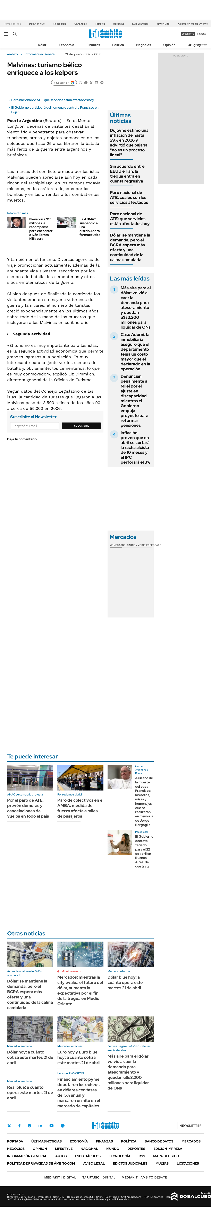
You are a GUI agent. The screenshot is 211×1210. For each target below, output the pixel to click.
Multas (162, 1163)
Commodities (141, 545)
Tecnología (119, 1156)
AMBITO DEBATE (144, 1177)
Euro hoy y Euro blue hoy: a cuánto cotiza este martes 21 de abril (78, 1057)
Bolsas (127, 545)
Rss (142, 1156)
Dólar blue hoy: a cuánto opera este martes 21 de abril (125, 982)
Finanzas (93, 45)
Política (118, 45)
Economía (66, 45)
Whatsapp (63, 1126)
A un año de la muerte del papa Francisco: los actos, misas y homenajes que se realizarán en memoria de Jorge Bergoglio (144, 801)
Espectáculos (88, 1156)
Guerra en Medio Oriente (193, 23)
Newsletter (201, 45)
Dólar (42, 45)
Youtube (51, 1125)
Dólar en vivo (37, 23)
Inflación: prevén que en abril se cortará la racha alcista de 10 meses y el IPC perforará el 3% (135, 447)
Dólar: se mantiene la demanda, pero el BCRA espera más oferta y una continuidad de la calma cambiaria (130, 247)
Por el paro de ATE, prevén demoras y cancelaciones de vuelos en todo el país (28, 808)
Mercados (191, 1141)
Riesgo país (59, 23)
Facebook (19, 1126)
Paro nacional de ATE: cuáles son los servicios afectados (129, 197)
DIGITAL (60, 1177)
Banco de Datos (159, 1141)
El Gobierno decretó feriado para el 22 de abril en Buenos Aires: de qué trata (144, 851)
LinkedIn (40, 1126)
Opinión (169, 45)
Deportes (136, 1149)
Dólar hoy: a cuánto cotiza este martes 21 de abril (30, 1057)
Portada (15, 1141)
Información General (40, 54)
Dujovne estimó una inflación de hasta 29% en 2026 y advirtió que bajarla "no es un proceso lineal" (129, 143)
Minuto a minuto (71, 971)
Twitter (9, 1125)
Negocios (143, 45)
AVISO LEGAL (94, 1163)
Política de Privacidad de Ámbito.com (41, 1163)
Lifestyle (64, 1149)
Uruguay (194, 45)
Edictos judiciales (130, 1163)
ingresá (201, 34)
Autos (61, 1156)
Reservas (118, 23)
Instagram (29, 1126)
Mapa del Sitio (166, 1156)
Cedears (155, 545)
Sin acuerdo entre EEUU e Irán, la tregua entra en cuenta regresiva (127, 174)
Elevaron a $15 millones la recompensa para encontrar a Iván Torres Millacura (41, 229)
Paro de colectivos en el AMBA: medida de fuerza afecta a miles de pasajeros (80, 808)
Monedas (116, 545)
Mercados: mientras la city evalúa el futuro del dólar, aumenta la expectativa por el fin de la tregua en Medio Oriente (80, 990)
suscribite (188, 34)
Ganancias (80, 23)
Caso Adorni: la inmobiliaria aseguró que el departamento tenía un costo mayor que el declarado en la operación (135, 352)
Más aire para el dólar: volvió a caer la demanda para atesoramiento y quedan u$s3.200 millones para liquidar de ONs (136, 307)
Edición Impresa (167, 1149)
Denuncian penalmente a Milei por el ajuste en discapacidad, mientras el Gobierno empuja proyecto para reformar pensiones (134, 401)
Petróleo (100, 23)
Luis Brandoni (140, 23)
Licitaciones (188, 1163)
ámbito (12, 54)
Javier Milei (163, 23)
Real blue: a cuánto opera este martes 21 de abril (30, 1093)
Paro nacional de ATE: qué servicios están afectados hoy (52, 100)
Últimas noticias (46, 1141)
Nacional (89, 1149)
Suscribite (81, 425)
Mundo (112, 1149)
